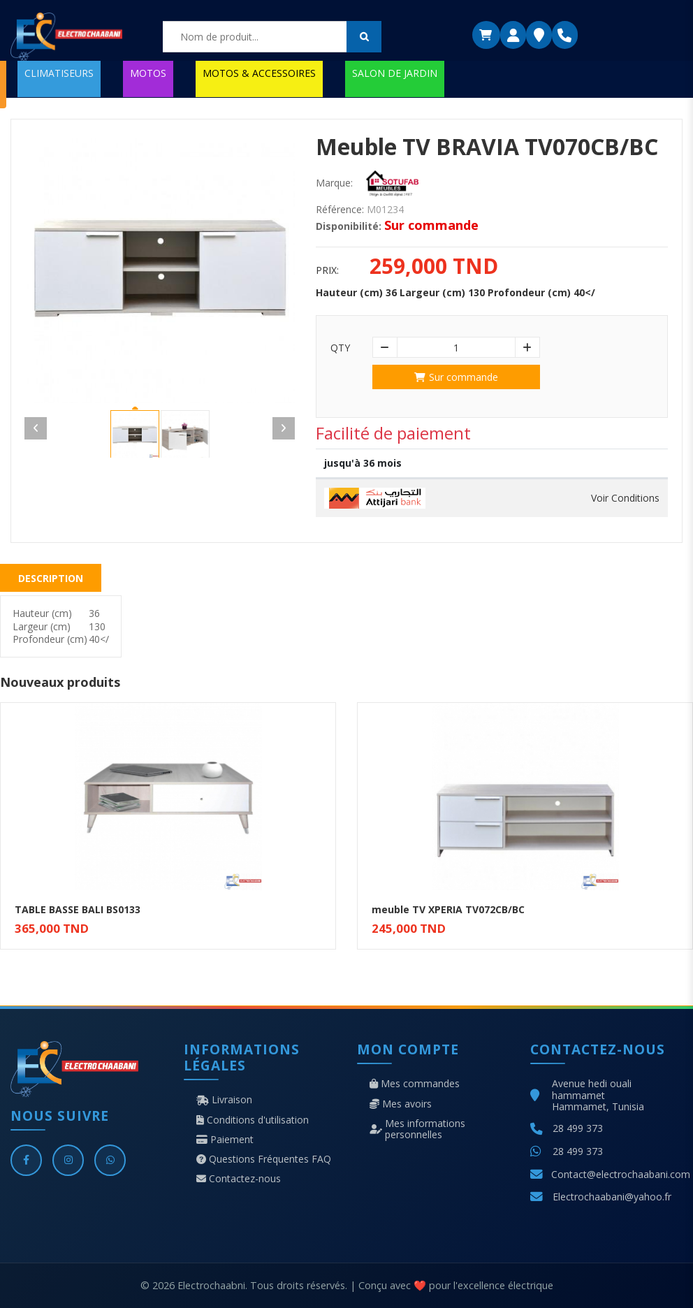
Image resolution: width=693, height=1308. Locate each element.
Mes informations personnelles (417, 1129)
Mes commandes (415, 1083)
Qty (340, 348)
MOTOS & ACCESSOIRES (259, 73)
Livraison (224, 1099)
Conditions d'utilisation (252, 1120)
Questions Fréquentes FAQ (263, 1159)
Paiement (225, 1139)
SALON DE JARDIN (394, 73)
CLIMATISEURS (59, 73)
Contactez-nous (238, 1178)
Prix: (327, 270)
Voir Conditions (625, 498)
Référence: (340, 209)
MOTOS (148, 73)
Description (50, 578)
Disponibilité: (348, 226)
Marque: (334, 183)
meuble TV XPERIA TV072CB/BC (448, 909)
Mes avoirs (401, 1104)
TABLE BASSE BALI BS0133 (77, 909)
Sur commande (456, 377)
